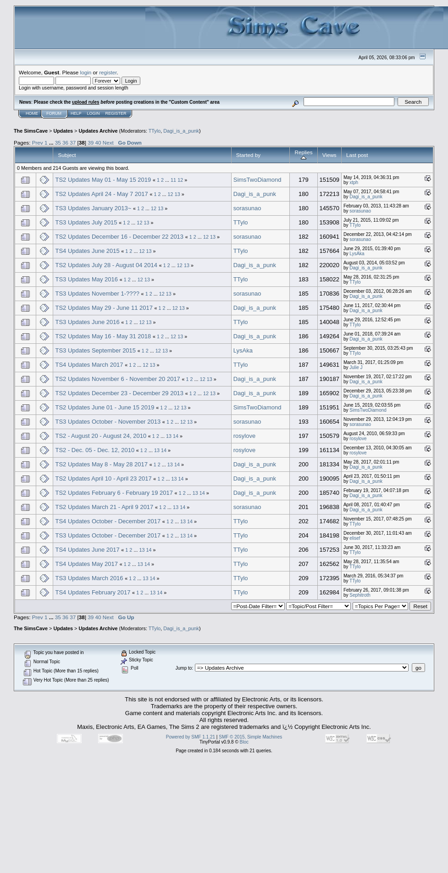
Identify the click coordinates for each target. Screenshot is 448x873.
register (107, 72)
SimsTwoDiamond (257, 179)
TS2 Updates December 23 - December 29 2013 (119, 393)
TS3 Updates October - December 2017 (107, 535)
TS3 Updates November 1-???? (97, 293)
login (86, 72)
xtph (353, 182)
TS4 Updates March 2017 (89, 364)
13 (177, 194)
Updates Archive (97, 131)
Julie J (355, 367)
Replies (303, 155)
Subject (67, 155)
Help (76, 113)
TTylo (154, 131)
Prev (37, 143)
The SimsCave (31, 131)
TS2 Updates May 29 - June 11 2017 (103, 307)
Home (32, 113)
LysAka (356, 253)
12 (180, 180)
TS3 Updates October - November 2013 (107, 421)
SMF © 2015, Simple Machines (250, 736)
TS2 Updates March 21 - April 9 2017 (104, 507)
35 (58, 143)
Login (93, 113)
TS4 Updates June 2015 (87, 250)
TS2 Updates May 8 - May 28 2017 (101, 464)
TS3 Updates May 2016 (86, 279)
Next (108, 143)
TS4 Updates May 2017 (86, 563)
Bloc (244, 741)
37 (73, 143)
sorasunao (247, 208)
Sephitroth (360, 595)
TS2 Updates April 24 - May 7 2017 (101, 193)
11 (173, 180)
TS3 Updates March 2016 (89, 578)
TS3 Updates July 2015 (86, 222)
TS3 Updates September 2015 (95, 350)
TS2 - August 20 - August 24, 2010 (100, 435)
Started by (248, 155)
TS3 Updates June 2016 (87, 322)
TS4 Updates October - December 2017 (107, 521)
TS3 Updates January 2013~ (93, 208)
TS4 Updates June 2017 (87, 549)
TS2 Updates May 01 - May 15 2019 (103, 179)
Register (116, 113)
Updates (63, 131)
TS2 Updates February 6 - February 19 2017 (114, 492)
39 (91, 143)
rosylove (244, 435)
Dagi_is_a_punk (181, 131)
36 (65, 143)
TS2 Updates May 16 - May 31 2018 (103, 336)
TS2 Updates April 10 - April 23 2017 (103, 478)
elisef (354, 538)
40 (98, 143)
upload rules (85, 102)
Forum (53, 113)
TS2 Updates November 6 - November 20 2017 (117, 378)
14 (175, 436)
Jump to (184, 668)
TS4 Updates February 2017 (93, 592)
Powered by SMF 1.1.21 (190, 736)
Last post (357, 155)
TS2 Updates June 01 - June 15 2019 (105, 407)
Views (329, 155)
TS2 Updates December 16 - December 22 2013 (119, 236)
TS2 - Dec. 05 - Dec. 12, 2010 (94, 450)
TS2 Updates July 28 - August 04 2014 (106, 265)
